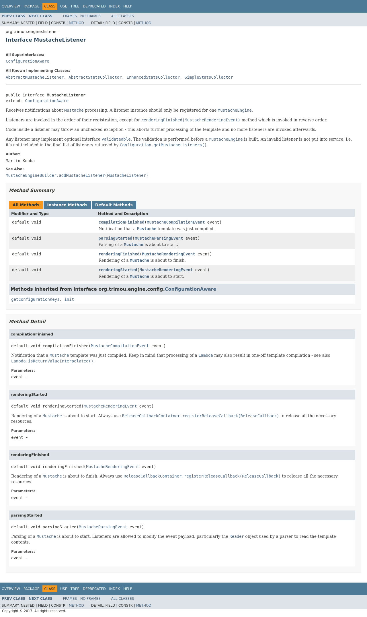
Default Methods (114, 205)
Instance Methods (67, 205)
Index (114, 6)
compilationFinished (122, 222)
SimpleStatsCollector (209, 77)
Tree (75, 6)
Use (63, 6)
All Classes (122, 16)
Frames (70, 16)
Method (76, 23)
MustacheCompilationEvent (176, 222)
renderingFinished (119, 254)
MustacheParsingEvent (159, 238)
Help (127, 6)
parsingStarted (115, 238)
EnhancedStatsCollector (152, 77)
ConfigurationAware (27, 61)
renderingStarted (118, 269)
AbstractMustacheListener (35, 77)
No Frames (90, 16)
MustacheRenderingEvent (168, 254)
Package (31, 6)
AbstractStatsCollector (95, 77)
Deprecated (94, 6)
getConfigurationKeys (35, 299)
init (69, 299)
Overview (11, 6)
